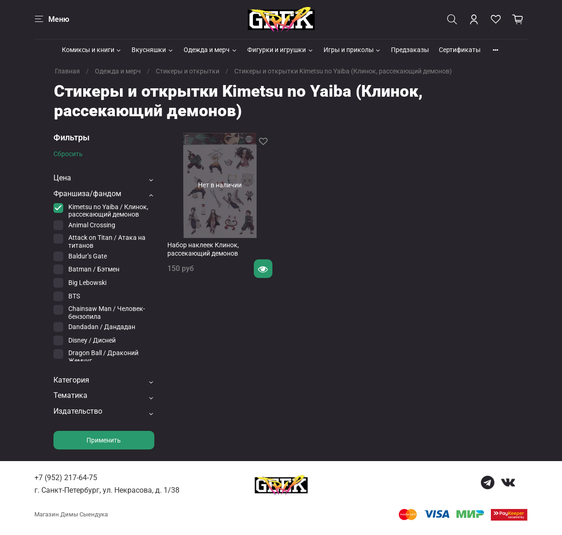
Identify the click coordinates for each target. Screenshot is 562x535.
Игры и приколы (353, 49)
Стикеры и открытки (187, 71)
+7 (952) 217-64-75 (65, 477)
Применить (103, 440)
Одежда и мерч (211, 49)
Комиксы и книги (92, 49)
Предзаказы (410, 49)
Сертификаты (460, 49)
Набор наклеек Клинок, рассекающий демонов (203, 249)
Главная (67, 71)
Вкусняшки (153, 49)
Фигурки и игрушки (280, 49)
